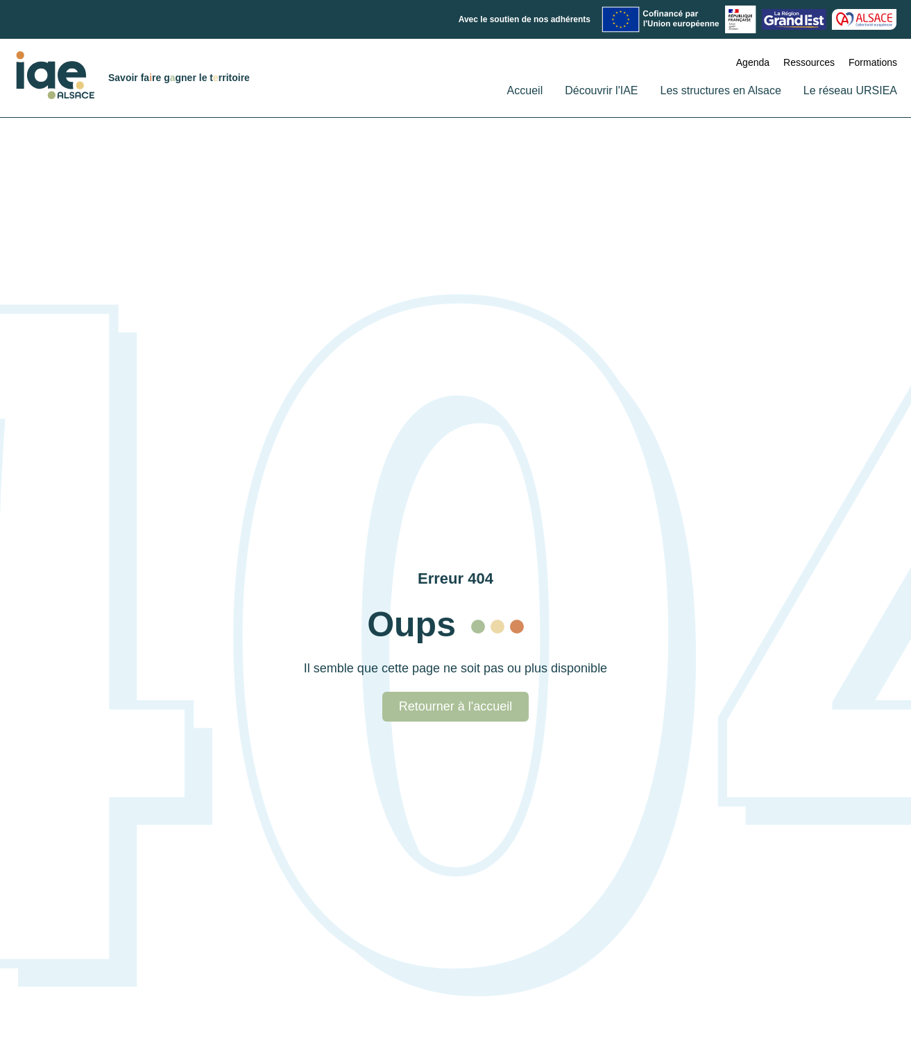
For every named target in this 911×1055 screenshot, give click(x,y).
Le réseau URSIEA (850, 90)
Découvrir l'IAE (601, 90)
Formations (873, 62)
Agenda (752, 62)
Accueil (525, 90)
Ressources (809, 62)
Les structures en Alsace (721, 90)
